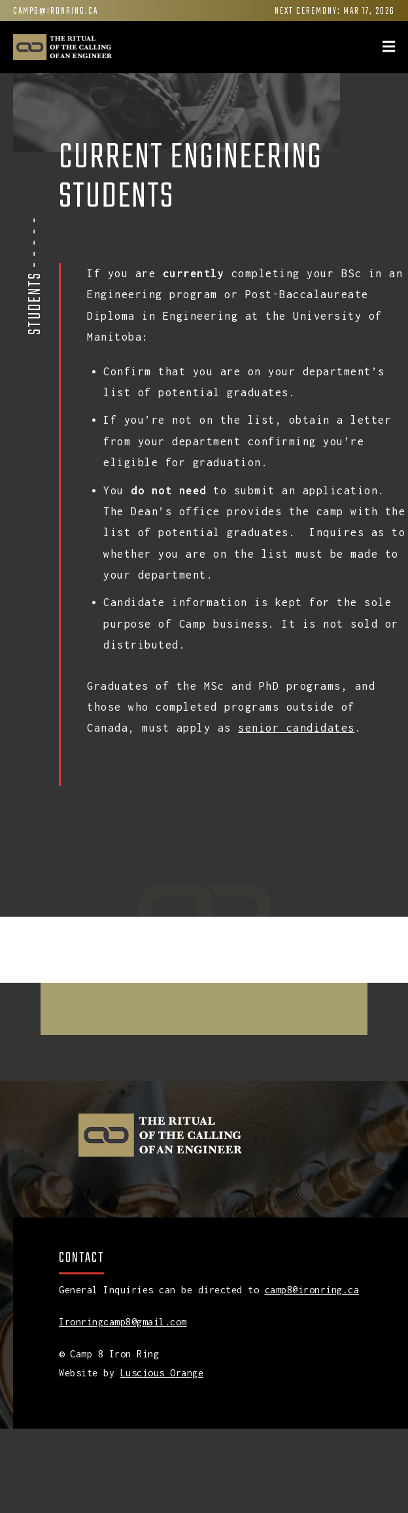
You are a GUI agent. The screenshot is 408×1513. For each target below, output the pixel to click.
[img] (388, 46)
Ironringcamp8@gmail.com (123, 1321)
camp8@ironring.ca (55, 11)
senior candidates (296, 728)
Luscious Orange (162, 1372)
